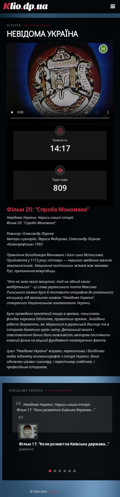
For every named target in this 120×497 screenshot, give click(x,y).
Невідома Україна (42, 33)
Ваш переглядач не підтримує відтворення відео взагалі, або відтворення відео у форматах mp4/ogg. (60, 83)
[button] (50, 471)
